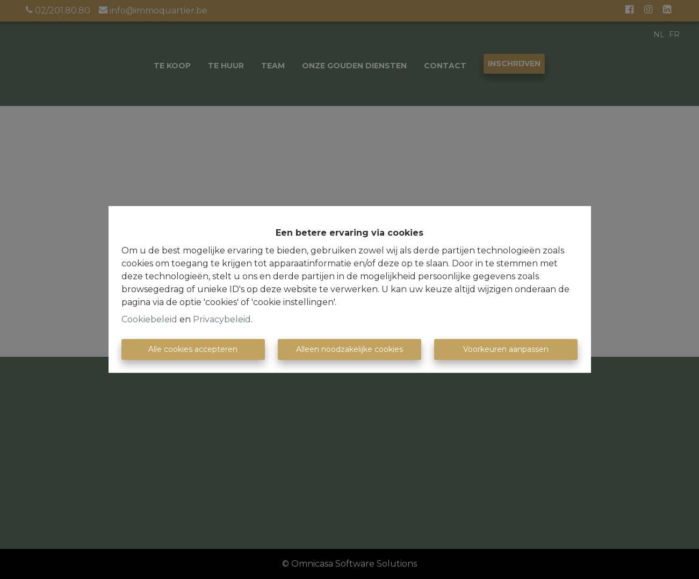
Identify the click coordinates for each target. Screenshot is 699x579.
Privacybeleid (222, 319)
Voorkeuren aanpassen (506, 349)
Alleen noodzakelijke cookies (349, 349)
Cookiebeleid (149, 319)
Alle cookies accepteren (192, 349)
